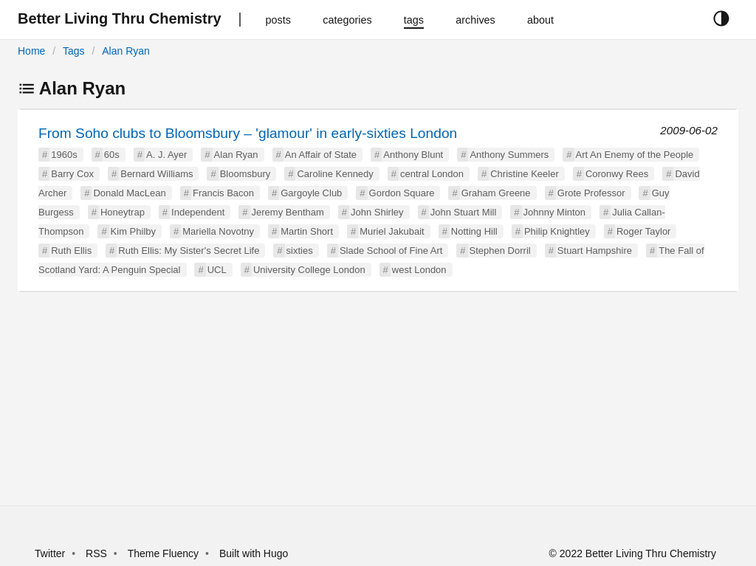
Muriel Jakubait (392, 231)
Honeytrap (122, 212)
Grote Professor (591, 193)
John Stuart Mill (463, 212)
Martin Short (307, 231)
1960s (64, 154)
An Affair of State (321, 154)
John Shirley (377, 212)
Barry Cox (72, 173)
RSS (96, 553)
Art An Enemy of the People (635, 154)
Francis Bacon (223, 193)
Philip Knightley (557, 231)
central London (432, 173)
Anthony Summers (509, 154)
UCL (217, 269)
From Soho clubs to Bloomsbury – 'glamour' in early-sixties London (247, 133)
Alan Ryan (126, 51)
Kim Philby (133, 231)
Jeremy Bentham (288, 212)
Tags (74, 51)
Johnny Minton (554, 212)
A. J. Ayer (166, 154)
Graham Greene (496, 193)
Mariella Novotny (218, 231)
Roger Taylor (643, 231)
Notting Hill (474, 231)
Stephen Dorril (500, 250)
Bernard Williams (156, 173)
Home (31, 51)
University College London (309, 269)
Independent (197, 212)
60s (112, 154)
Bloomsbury (245, 173)
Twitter (50, 553)
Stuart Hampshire (594, 250)
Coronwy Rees (616, 173)
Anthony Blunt (413, 154)
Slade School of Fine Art (391, 250)
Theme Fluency (165, 553)
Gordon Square (402, 193)
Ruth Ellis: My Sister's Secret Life (188, 250)
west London (419, 269)
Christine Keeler (524, 173)
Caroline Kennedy (335, 173)
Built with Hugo (253, 553)
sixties (299, 250)
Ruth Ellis (71, 250)
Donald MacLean (129, 193)
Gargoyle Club (311, 193)
